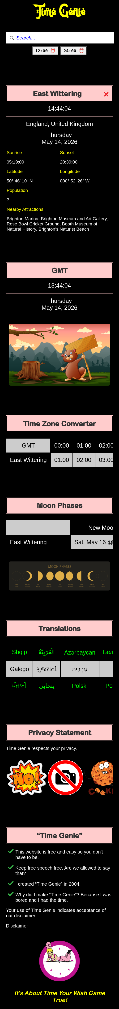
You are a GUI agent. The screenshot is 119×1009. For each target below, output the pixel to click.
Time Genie (59, 12)
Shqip (19, 652)
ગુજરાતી (47, 669)
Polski (80, 685)
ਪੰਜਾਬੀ (19, 685)
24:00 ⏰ (74, 51)
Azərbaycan (79, 652)
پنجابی (47, 685)
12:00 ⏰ (45, 51)
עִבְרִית (80, 669)
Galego (19, 669)
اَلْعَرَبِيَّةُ (46, 652)
